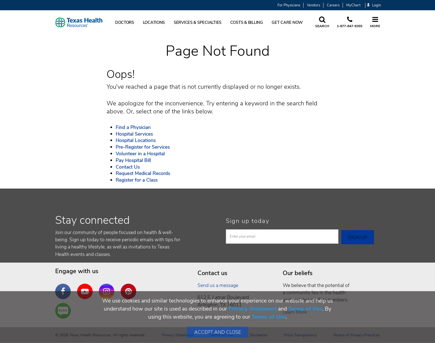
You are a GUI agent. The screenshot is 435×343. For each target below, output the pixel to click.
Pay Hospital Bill (133, 160)
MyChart (353, 5)
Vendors (313, 5)
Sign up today (247, 221)
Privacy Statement (252, 308)
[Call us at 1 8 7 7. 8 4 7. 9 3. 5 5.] (349, 22)
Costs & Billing (246, 22)
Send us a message (218, 285)
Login (374, 5)
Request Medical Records (143, 173)
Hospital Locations (136, 140)
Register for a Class (137, 180)
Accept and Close (217, 332)
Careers (333, 5)
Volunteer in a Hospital (140, 153)
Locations (154, 22)
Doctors (124, 22)
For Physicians (288, 5)
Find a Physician (133, 127)
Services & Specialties (197, 22)
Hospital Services (134, 134)
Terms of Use (305, 308)
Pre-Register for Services (143, 147)
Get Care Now (287, 22)
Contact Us (128, 167)
